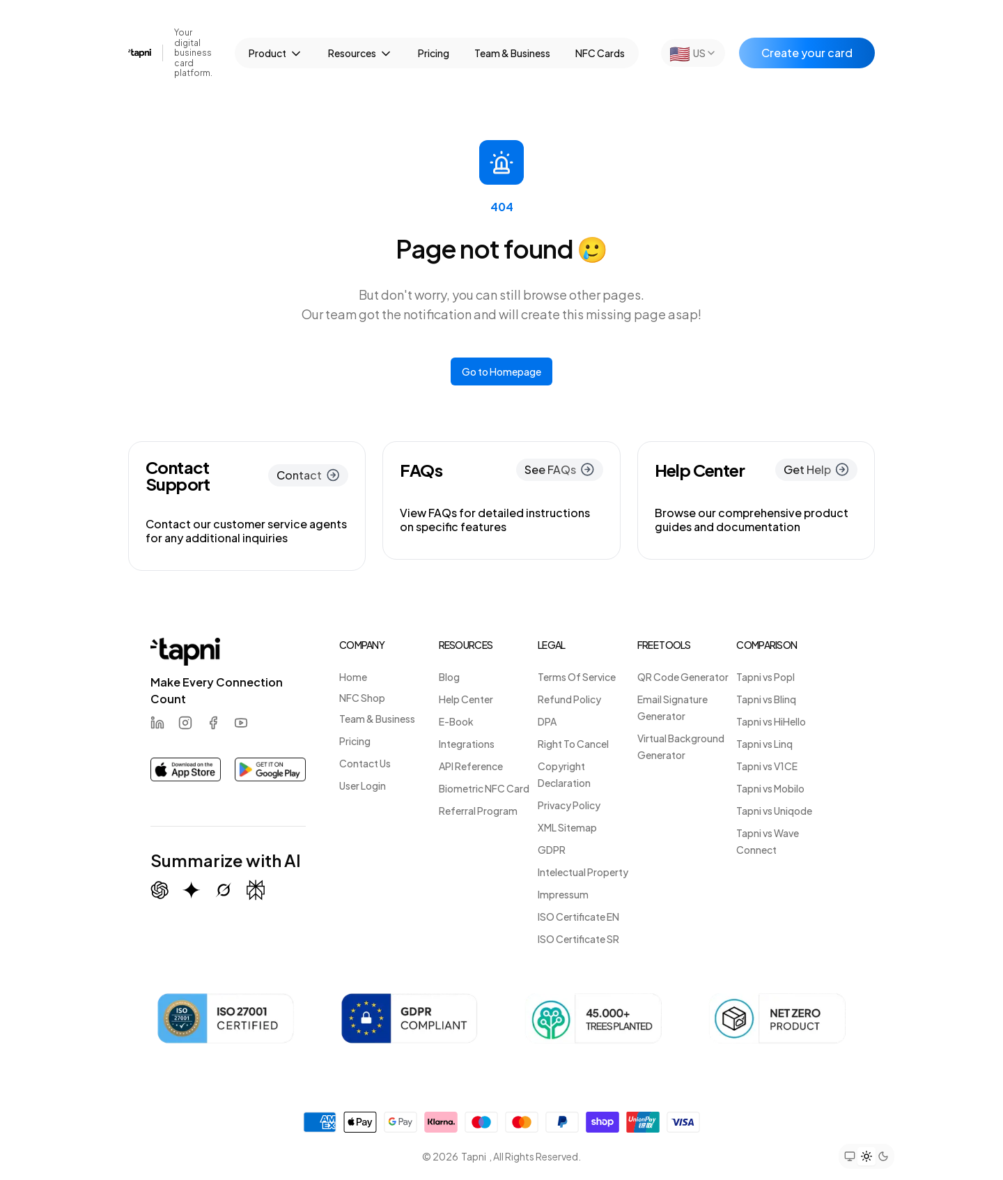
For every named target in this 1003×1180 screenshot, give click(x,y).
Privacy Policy (569, 805)
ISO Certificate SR (578, 939)
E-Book (456, 721)
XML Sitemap (567, 827)
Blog (449, 677)
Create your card (807, 52)
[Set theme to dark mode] (883, 1156)
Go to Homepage (501, 371)
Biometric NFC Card (484, 788)
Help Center (466, 699)
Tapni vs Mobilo (770, 788)
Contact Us (365, 763)
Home (353, 677)
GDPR (552, 849)
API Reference (471, 766)
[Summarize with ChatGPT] (159, 890)
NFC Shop (362, 697)
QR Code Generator (683, 677)
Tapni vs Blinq (766, 699)
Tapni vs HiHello (771, 721)
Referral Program (478, 810)
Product (276, 54)
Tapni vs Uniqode (774, 810)
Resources (360, 54)
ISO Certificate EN (578, 916)
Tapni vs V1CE (767, 766)
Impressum (563, 894)
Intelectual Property (583, 872)
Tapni (473, 1156)
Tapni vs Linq (764, 743)
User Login (362, 785)
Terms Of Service (577, 677)
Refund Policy (569, 699)
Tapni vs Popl (765, 677)
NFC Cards (600, 53)
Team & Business (512, 53)
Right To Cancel (573, 743)
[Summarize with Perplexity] (256, 890)
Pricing (433, 53)
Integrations (467, 743)
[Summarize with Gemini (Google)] (191, 890)
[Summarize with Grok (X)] (224, 890)
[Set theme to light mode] (866, 1156)
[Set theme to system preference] (849, 1156)
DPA (547, 721)
